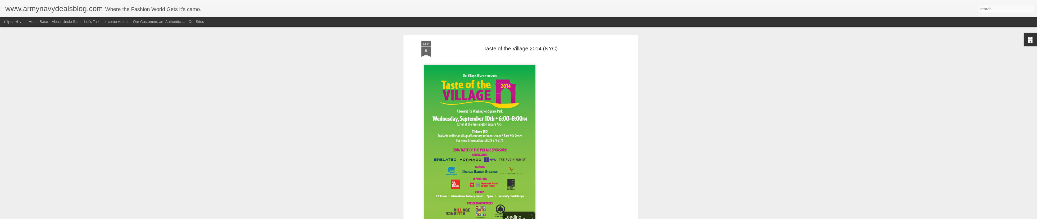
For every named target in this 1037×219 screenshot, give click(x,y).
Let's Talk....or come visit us (106, 22)
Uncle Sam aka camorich (546, 96)
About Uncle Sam (66, 22)
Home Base (38, 22)
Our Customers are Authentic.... (159, 22)
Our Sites (196, 22)
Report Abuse (551, 216)
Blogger (535, 216)
